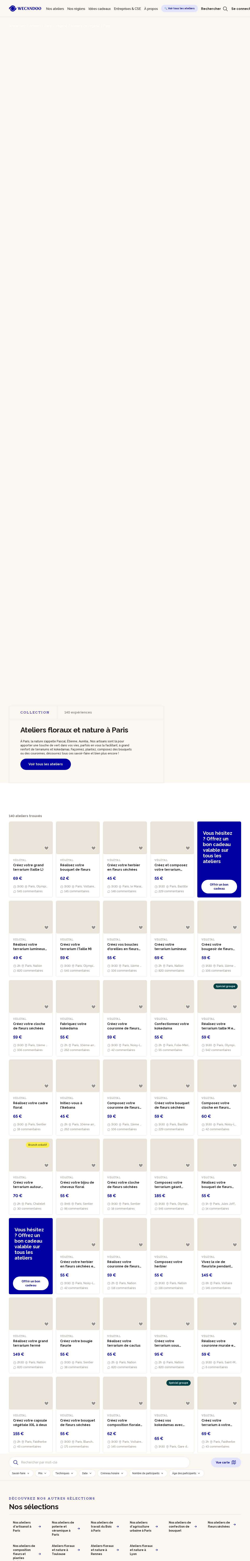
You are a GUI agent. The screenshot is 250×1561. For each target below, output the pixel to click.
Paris (48, 26)
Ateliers (35, 26)
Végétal (61, 26)
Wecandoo (17, 26)
